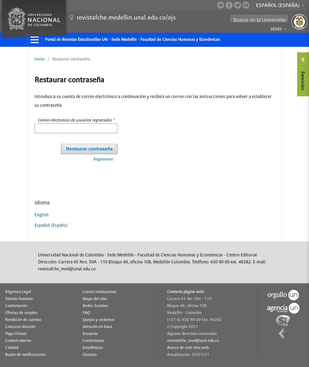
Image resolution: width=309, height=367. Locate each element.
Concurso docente (20, 327)
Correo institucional (99, 292)
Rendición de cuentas (23, 320)
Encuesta (90, 334)
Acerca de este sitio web (188, 348)
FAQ (86, 313)
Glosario (90, 355)
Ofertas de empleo (21, 313)
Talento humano (19, 299)
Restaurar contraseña (89, 148)
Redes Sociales (95, 306)
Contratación (16, 306)
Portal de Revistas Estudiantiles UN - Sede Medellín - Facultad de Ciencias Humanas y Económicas (132, 39)
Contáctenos (93, 341)
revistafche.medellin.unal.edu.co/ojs (126, 17)
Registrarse (103, 159)
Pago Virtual (15, 334)
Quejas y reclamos (98, 320)
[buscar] (259, 20)
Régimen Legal (18, 292)
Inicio (39, 59)
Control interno (18, 341)
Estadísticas (93, 348)
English (41, 215)
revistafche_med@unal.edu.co (193, 341)
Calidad (11, 348)
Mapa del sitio (95, 299)
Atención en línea (97, 327)
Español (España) (51, 225)
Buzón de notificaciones (25, 355)
